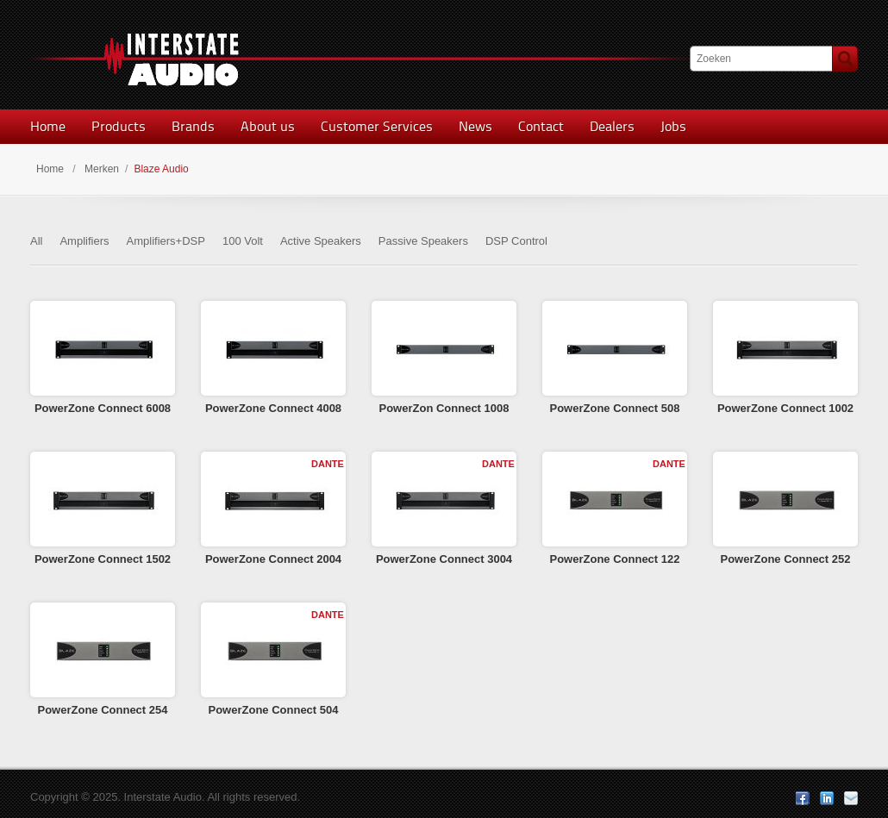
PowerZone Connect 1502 (102, 559)
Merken (101, 169)
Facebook (803, 798)
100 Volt (242, 240)
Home (48, 126)
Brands (193, 126)
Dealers (612, 126)
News (475, 126)
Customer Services (377, 126)
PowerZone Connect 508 (615, 408)
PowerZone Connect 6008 (102, 408)
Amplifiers (84, 240)
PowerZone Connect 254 (103, 709)
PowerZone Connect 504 (274, 709)
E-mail (851, 798)
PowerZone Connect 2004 (273, 559)
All (36, 240)
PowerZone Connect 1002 (785, 408)
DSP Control (516, 240)
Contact (541, 126)
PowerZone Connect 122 (615, 559)
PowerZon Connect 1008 (444, 408)
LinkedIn (827, 798)
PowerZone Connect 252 (786, 559)
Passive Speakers (423, 240)
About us (268, 126)
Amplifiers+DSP (166, 240)
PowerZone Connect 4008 (273, 408)
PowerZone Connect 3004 (444, 559)
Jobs (673, 126)
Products (118, 126)
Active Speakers (320, 240)
